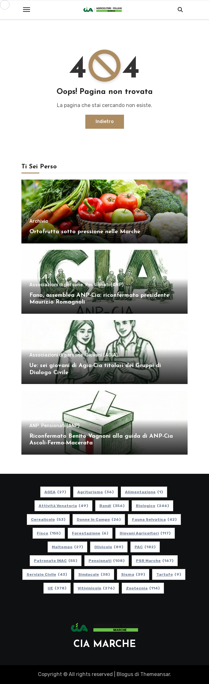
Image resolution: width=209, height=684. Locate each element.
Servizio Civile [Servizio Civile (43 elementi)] (47, 574)
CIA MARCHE (105, 644)
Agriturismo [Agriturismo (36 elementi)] (95, 492)
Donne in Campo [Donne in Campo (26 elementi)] (99, 519)
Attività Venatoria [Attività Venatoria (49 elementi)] (63, 506)
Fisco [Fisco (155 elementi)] (49, 533)
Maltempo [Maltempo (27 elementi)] (67, 547)
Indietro (105, 121)
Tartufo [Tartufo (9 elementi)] (168, 574)
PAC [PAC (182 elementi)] (145, 547)
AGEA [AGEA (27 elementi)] (55, 492)
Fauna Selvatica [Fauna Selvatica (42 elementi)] (154, 519)
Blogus (125, 674)
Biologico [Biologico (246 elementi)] (152, 506)
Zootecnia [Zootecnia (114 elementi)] (143, 588)
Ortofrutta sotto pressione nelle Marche (84, 232)
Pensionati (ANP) (104, 285)
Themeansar (155, 674)
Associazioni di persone (56, 285)
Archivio (38, 221)
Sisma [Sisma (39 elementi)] (133, 574)
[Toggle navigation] (26, 9)
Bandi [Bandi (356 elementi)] (112, 506)
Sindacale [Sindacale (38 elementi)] (94, 574)
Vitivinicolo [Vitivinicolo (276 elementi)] (96, 588)
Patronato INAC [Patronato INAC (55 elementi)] (55, 560)
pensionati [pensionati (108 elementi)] (107, 560)
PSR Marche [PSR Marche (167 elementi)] (155, 560)
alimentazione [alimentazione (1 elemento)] (144, 492)
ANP (34, 426)
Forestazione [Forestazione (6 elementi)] (90, 533)
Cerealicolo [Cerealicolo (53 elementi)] (48, 519)
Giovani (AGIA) (101, 355)
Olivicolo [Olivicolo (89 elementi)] (108, 547)
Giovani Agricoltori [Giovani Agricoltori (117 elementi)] (145, 533)
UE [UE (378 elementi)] (57, 588)
